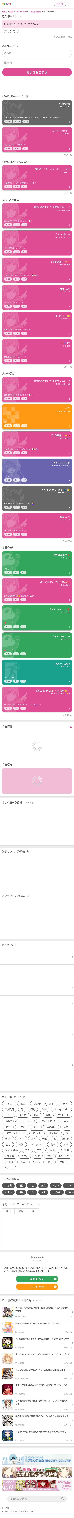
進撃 (21, 1144)
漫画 (51, 1103)
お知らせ (25, 1511)
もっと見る (67, 541)
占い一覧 (68, 193)
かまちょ (53, 1150)
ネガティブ (63, 1156)
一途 (44, 1139)
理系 (29, 1121)
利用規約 (5, 1511)
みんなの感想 (36, 11)
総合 (8, 1211)
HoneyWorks (61, 1109)
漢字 (33, 1139)
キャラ (21, 1139)
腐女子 (37, 1103)
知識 (66, 1150)
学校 (44, 1109)
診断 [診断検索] (8, 1185)
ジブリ (8, 1115)
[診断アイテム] (37, 112)
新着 (21, 1185)
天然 (66, 1127)
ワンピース (63, 1115)
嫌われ (65, 1139)
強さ (36, 1115)
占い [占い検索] (8, 1192)
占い (33, 1211)
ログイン (60, 4)
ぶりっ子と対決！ (21, 11)
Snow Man (11, 1150)
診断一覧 (68, 155)
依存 (50, 1162)
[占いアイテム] (37, 177)
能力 (8, 1144)
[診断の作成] (37, 1279)
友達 (48, 1115)
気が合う (64, 1162)
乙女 (27, 1150)
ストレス (9, 1162)
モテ (39, 1150)
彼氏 (36, 1127)
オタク (65, 1103)
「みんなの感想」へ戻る (62, 37)
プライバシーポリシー (15, 1511)
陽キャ (8, 1139)
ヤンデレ (9, 1168)
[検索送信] (63, 1498)
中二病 (22, 1115)
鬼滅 (37, 1156)
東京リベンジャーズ (15, 1133)
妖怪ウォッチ (12, 1121)
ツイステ (37, 1162)
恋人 (23, 1162)
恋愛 (43, 1185)
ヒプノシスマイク (47, 1121)
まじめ (55, 1185)
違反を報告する (37, 72)
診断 (11, 11)
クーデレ (37, 1133)
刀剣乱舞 (9, 1109)
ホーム (4, 11)
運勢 (32, 1109)
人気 (32, 1185)
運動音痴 (50, 1127)
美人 (66, 1121)
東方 (8, 1127)
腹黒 (23, 1103)
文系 (66, 1144)
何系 (53, 1144)
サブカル (56, 1192)
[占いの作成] (37, 1287)
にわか (9, 1103)
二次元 (24, 1156)
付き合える (37, 1144)
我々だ (22, 1127)
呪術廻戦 (9, 1156)
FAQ (31, 1511)
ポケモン (53, 1133)
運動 (49, 1156)
